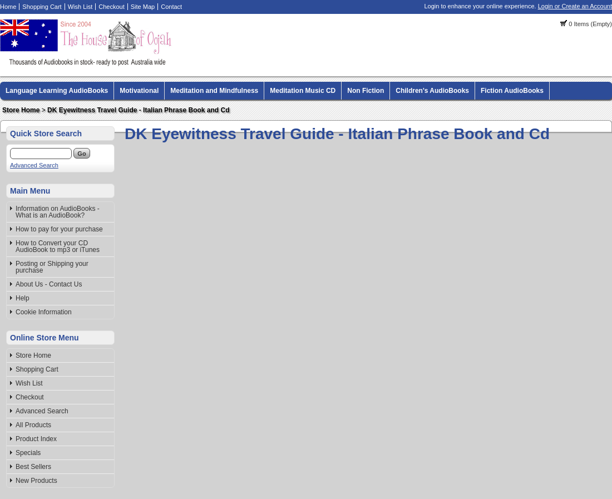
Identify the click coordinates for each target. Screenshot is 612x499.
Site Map (143, 6)
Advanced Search (34, 165)
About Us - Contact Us (49, 284)
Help (22, 298)
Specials (28, 453)
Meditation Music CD (302, 91)
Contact (171, 6)
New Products (36, 481)
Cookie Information (44, 312)
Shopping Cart (41, 6)
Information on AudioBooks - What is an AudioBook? (58, 212)
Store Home (21, 110)
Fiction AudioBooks (512, 91)
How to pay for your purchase (59, 229)
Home (8, 6)
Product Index (36, 439)
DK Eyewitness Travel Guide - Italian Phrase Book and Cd (138, 110)
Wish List (80, 6)
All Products (33, 425)
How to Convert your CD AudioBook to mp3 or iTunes (58, 246)
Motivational (139, 91)
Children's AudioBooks (432, 91)
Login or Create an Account (575, 6)
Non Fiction (365, 91)
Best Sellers (33, 467)
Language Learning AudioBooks (57, 91)
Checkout (111, 6)
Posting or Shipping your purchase (52, 267)
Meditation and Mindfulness (214, 91)
